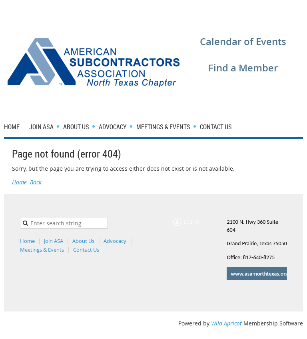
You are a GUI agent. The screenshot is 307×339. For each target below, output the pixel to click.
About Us (83, 240)
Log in (248, 12)
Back (36, 182)
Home (19, 182)
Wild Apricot (226, 323)
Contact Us (86, 249)
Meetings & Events (42, 249)
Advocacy (115, 240)
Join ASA (53, 240)
